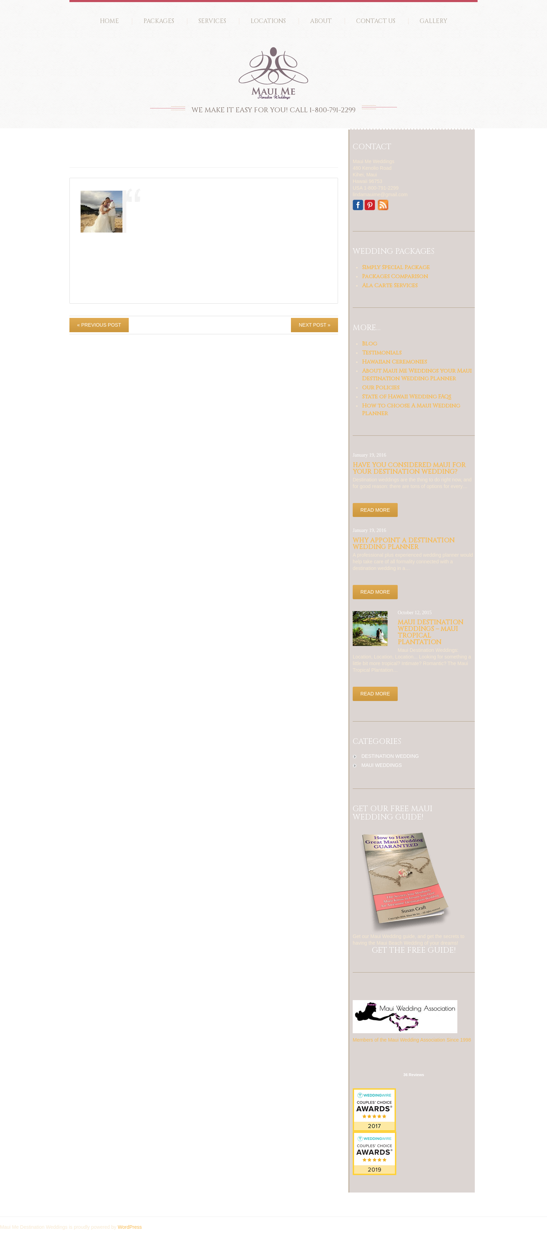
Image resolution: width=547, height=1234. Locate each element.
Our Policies (380, 387)
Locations (268, 21)
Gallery (433, 21)
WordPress (130, 1227)
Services (212, 21)
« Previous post (99, 325)
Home (109, 21)
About (321, 21)
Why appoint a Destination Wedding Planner (404, 543)
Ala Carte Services (390, 285)
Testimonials (382, 353)
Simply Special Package (396, 267)
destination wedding (390, 756)
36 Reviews (413, 1075)
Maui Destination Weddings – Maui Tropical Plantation (430, 632)
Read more (375, 510)
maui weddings (381, 765)
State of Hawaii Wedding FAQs (406, 397)
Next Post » (314, 325)
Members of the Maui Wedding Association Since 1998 (412, 1040)
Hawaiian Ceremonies (394, 362)
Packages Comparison (395, 276)
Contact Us (375, 21)
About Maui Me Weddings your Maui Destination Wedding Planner (417, 374)
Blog (369, 344)
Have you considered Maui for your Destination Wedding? (409, 468)
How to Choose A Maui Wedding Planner (411, 409)
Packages (158, 21)
